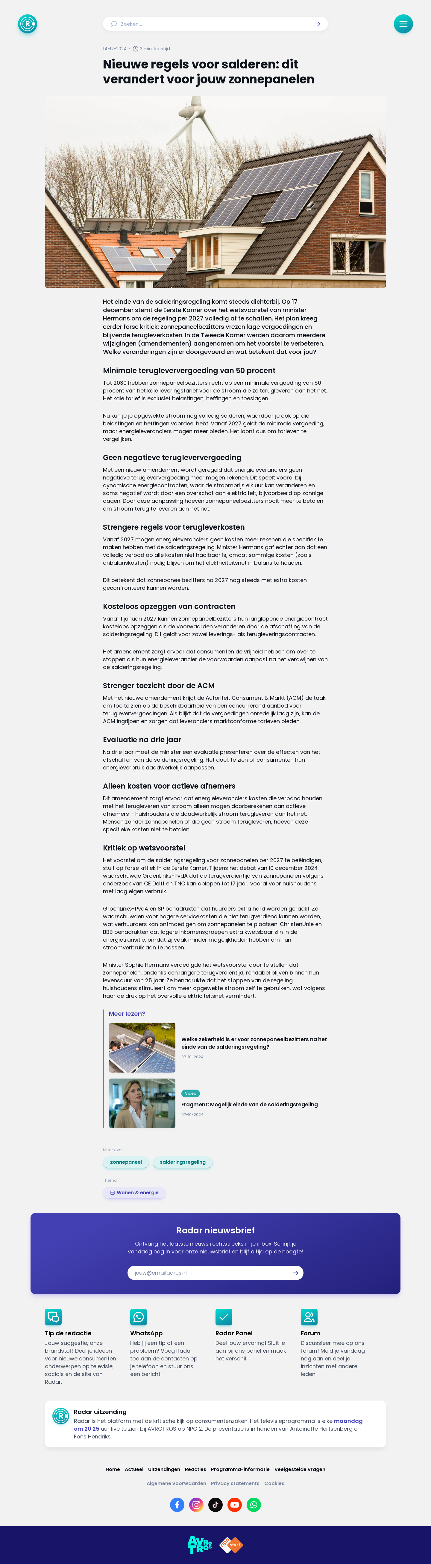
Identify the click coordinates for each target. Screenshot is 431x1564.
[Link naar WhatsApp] (254, 1505)
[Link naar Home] (113, 1469)
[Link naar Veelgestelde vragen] (299, 1469)
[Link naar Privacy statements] (235, 1483)
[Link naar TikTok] (215, 1505)
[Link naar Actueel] (134, 1469)
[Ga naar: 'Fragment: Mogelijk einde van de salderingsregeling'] (218, 1103)
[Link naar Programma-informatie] (240, 1469)
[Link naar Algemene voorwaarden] (176, 1483)
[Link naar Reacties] (195, 1469)
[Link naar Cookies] (274, 1483)
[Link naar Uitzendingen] (164, 1469)
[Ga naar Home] (27, 23)
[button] (317, 24)
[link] (126, 1162)
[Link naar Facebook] (177, 1505)
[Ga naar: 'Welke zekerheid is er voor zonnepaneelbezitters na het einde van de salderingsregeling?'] (218, 1048)
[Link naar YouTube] (234, 1505)
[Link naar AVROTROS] (199, 1545)
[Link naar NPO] (231, 1545)
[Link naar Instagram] (196, 1505)
